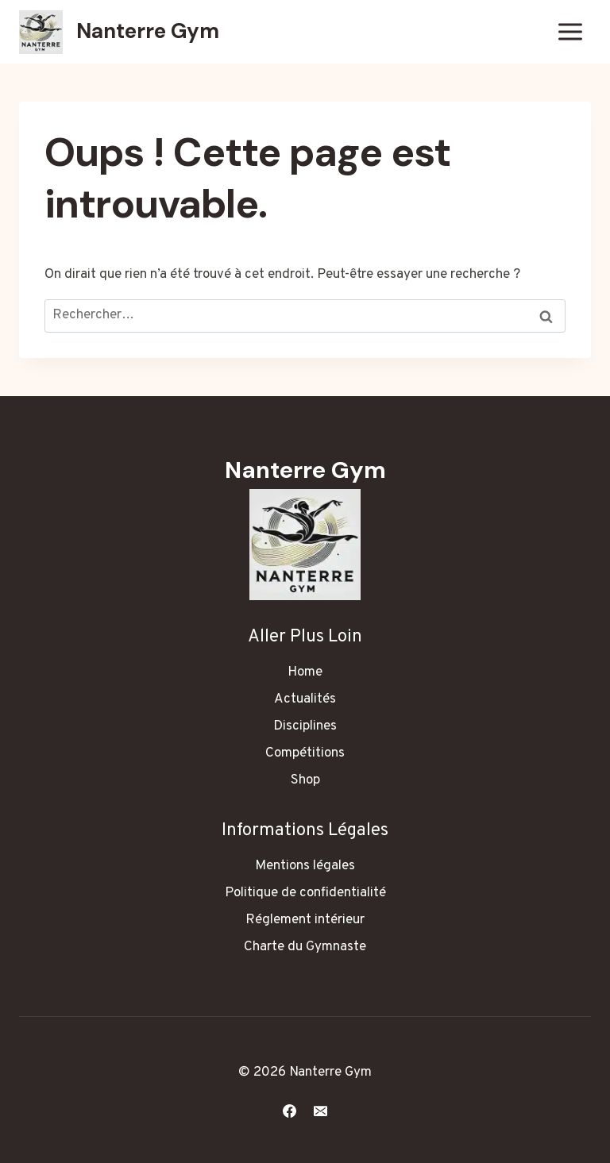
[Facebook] (289, 1110)
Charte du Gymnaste (305, 947)
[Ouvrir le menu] (570, 31)
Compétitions (305, 753)
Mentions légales (305, 866)
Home (305, 672)
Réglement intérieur (305, 920)
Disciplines (305, 726)
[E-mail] (320, 1110)
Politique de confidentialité (305, 893)
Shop (305, 780)
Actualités (305, 699)
